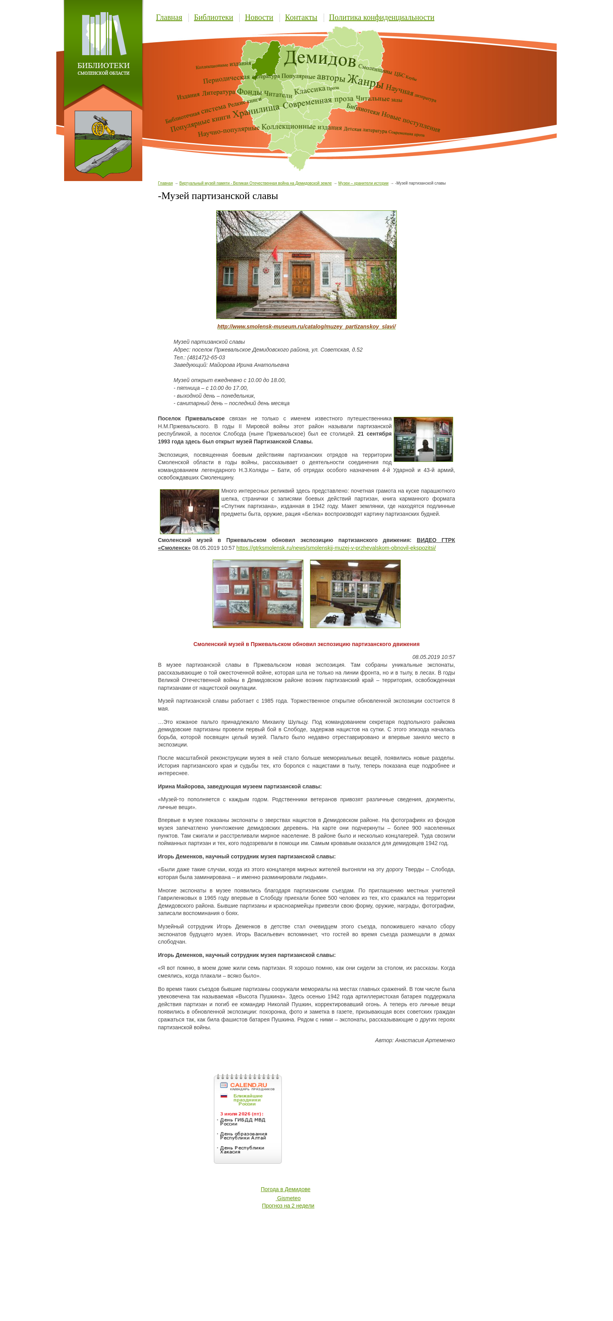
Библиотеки (213, 17)
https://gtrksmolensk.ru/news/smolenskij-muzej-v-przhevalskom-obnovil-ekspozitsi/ (336, 548)
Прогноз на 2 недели (288, 1206)
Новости (259, 17)
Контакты (301, 17)
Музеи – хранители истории (363, 183)
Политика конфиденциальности (382, 17)
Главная (169, 17)
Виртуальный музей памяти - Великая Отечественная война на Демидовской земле (255, 183)
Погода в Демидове (285, 1189)
